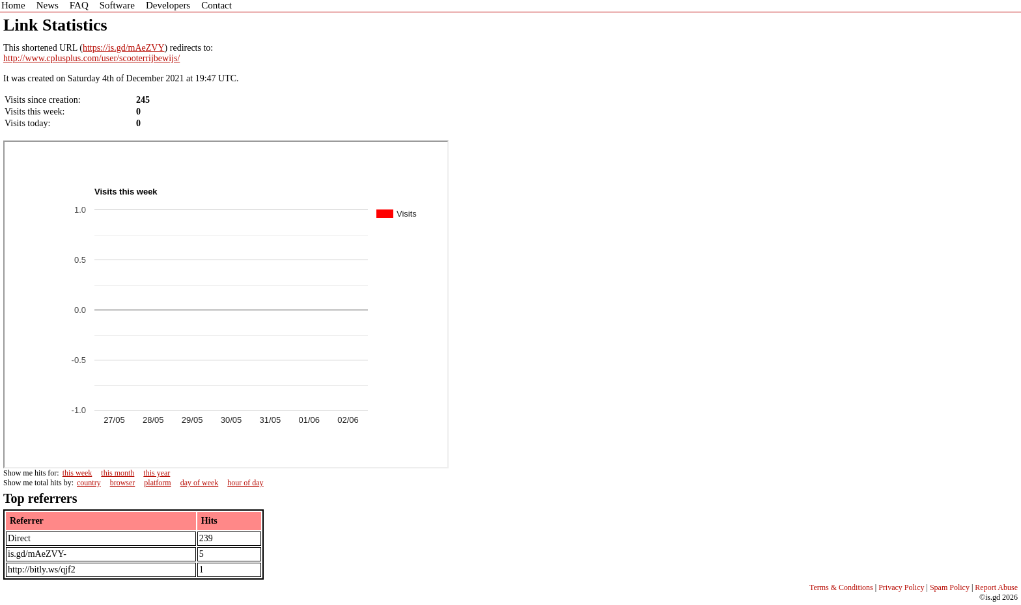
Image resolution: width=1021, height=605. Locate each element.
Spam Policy (950, 587)
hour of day (245, 482)
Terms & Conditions (841, 587)
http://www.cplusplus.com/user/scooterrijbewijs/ (91, 58)
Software (117, 5)
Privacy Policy (901, 587)
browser (122, 482)
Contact (216, 5)
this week (77, 472)
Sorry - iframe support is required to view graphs (226, 304)
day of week (199, 482)
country (89, 482)
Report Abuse (996, 587)
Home (13, 5)
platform (157, 482)
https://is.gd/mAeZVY (124, 48)
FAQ (79, 5)
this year (156, 472)
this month (117, 472)
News (47, 5)
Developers (168, 5)
